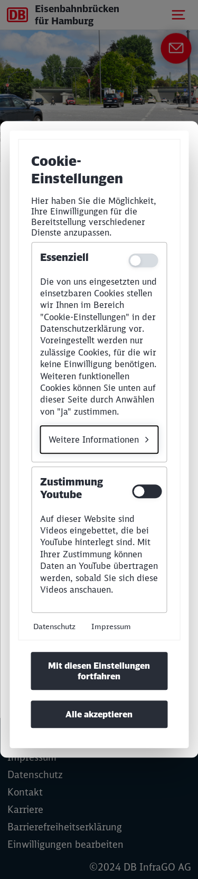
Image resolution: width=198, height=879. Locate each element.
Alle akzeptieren (99, 714)
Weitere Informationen (94, 439)
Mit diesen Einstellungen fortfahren (99, 671)
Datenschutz (54, 627)
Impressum (111, 627)
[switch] (145, 492)
